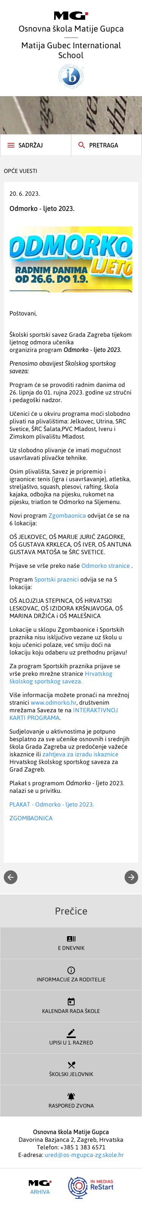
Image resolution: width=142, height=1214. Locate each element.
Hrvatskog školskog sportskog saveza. (60, 677)
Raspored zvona (71, 1100)
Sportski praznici (56, 579)
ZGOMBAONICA (31, 818)
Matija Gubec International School (71, 64)
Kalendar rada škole (71, 1005)
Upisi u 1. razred (71, 1037)
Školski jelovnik (71, 1068)
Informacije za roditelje (71, 974)
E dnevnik (71, 942)
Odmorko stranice (105, 565)
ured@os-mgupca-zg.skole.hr (84, 1155)
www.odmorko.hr (53, 702)
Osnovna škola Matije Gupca (71, 22)
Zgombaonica (67, 515)
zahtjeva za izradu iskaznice (80, 754)
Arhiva (40, 1187)
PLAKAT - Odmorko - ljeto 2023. (51, 804)
